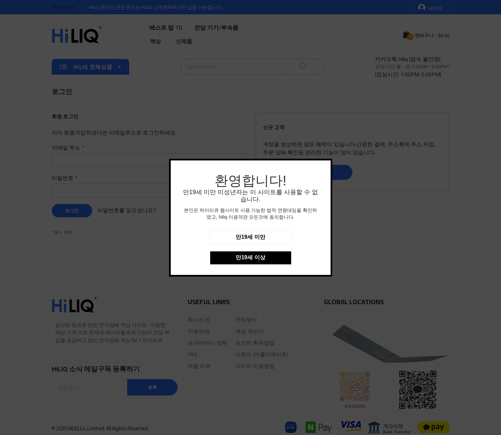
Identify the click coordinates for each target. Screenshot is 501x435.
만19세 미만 (250, 237)
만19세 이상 (250, 257)
